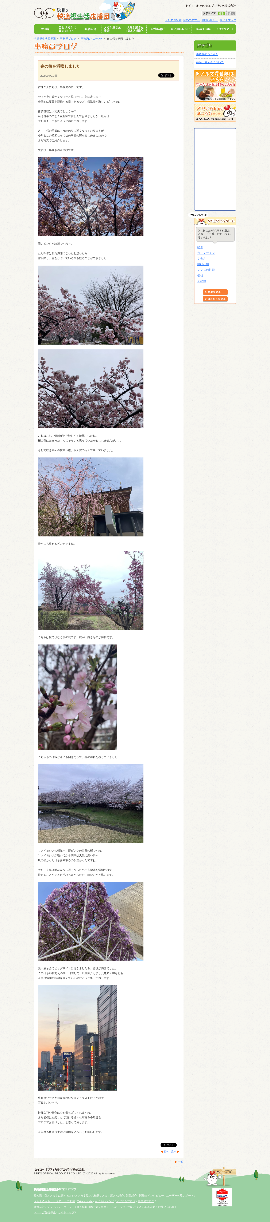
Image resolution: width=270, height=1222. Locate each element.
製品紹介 (132, 1195)
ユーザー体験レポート (180, 1195)
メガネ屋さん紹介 (113, 1195)
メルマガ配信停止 (45, 1212)
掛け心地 (203, 264)
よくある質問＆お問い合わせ (156, 1207)
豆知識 (38, 1195)
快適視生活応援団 (45, 38)
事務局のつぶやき (92, 38)
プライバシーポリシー (60, 1207)
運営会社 (39, 1207)
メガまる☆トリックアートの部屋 (54, 1201)
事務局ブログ (68, 38)
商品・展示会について (210, 62)
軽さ (200, 247)
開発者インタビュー (151, 1195)
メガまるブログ (125, 1201)
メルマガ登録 (173, 20)
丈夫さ (201, 258)
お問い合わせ (209, 20)
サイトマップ (228, 20)
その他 (201, 281)
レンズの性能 (206, 269)
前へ (166, 1151)
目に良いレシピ (104, 1201)
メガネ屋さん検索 (89, 1195)
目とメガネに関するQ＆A (60, 1195)
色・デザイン (206, 253)
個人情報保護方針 (88, 1207)
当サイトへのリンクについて (118, 1207)
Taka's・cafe (85, 1201)
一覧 (181, 1161)
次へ (174, 1151)
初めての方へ (191, 20)
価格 (200, 275)
